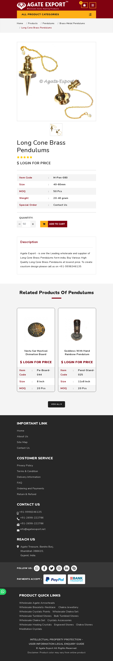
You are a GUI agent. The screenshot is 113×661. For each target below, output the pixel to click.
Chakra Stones (84, 624)
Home (20, 23)
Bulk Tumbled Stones (66, 616)
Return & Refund (26, 494)
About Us (22, 436)
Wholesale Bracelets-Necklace (37, 607)
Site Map (22, 442)
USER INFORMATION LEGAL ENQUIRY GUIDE (56, 644)
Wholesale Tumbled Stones (35, 616)
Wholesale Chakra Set (65, 611)
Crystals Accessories (59, 620)
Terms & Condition (27, 471)
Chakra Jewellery (68, 607)
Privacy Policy (25, 465)
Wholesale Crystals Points (34, 611)
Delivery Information (29, 477)
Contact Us (60, 205)
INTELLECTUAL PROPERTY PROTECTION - (56, 639)
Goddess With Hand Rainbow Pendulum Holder (77, 354)
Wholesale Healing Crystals (35, 624)
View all (56, 404)
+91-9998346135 (30, 512)
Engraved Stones (64, 624)
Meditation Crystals (30, 629)
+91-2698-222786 (32, 517)
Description (29, 242)
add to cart (52, 224)
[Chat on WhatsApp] (3, 592)
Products (33, 23)
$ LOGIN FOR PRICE (34, 163)
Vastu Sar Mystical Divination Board (36, 352)
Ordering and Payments (30, 488)
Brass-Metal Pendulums (72, 23)
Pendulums (48, 23)
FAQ (19, 482)
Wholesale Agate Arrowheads (37, 603)
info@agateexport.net (32, 529)
